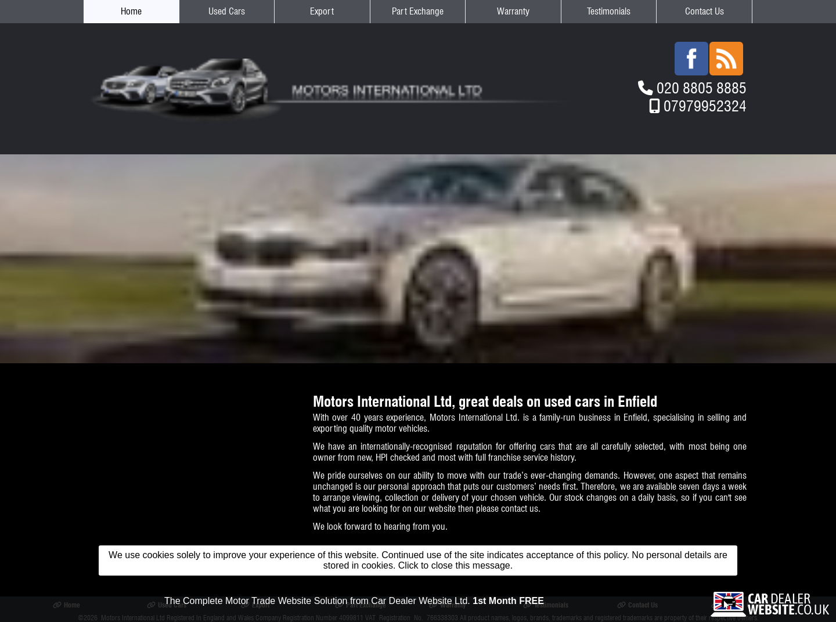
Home (131, 11)
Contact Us (704, 11)
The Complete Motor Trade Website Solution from (354, 601)
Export (322, 11)
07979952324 (705, 106)
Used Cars (226, 11)
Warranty (513, 11)
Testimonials (608, 11)
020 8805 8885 (702, 88)
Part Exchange (418, 11)
